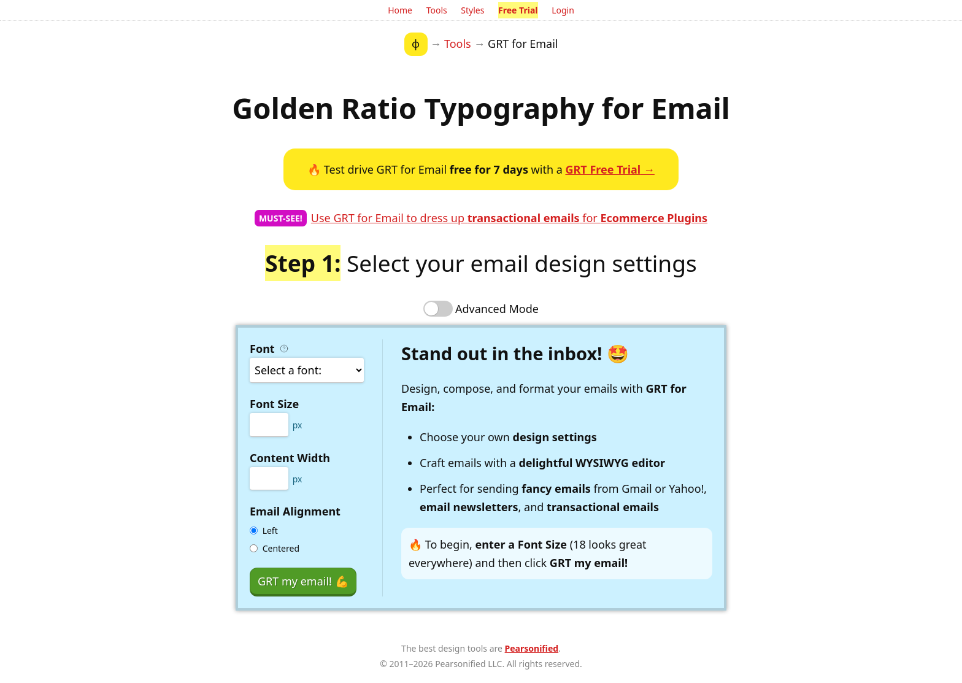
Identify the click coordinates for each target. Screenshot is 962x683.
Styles (472, 10)
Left (270, 530)
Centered (281, 548)
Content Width (290, 457)
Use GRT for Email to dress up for (509, 217)
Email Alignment (295, 511)
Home (400, 10)
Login (563, 10)
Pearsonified (532, 648)
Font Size (274, 403)
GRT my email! (303, 581)
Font (270, 348)
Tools (436, 10)
